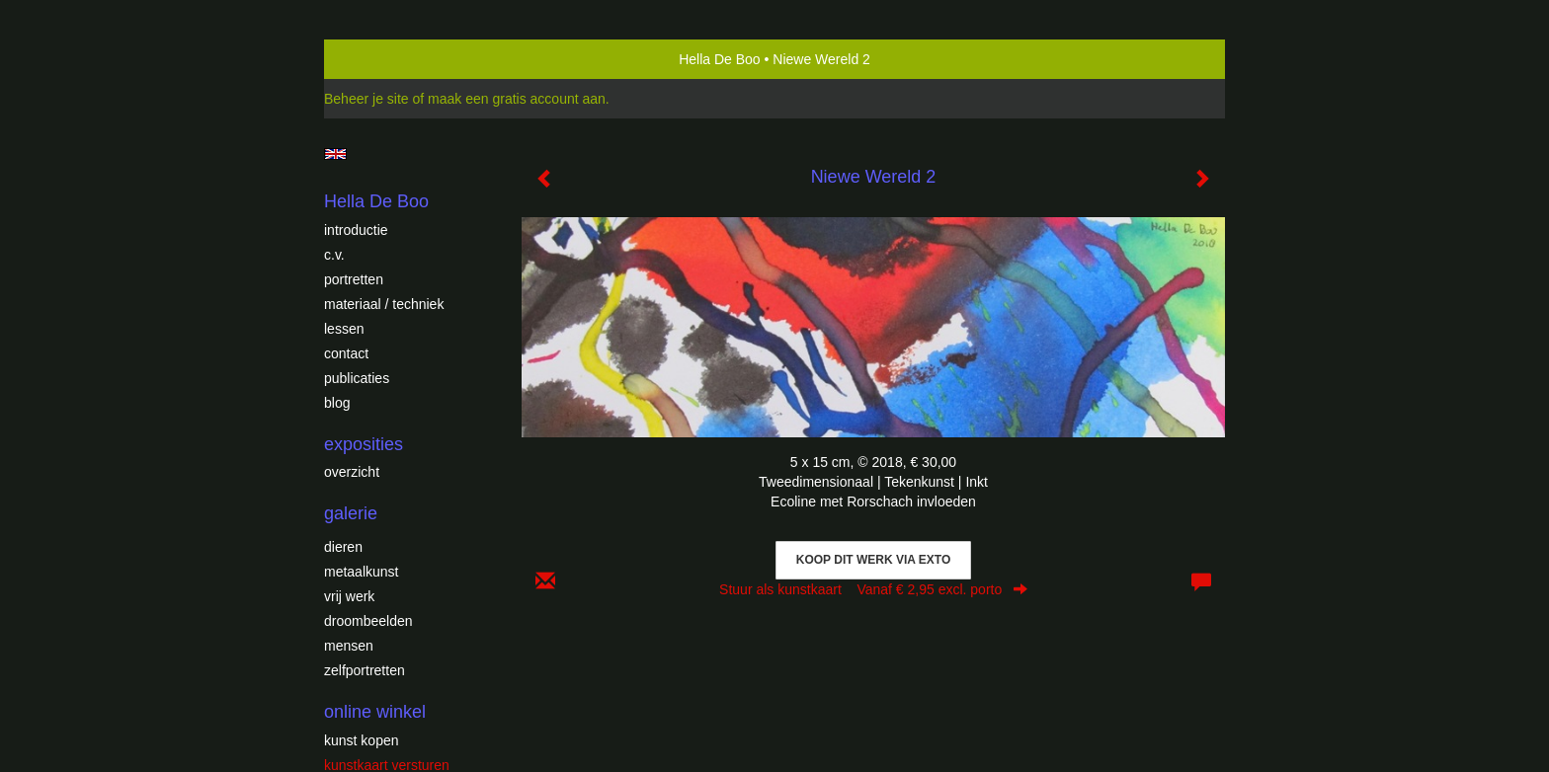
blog (337, 403)
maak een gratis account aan (517, 99)
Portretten (353, 279)
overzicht (351, 472)
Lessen (344, 329)
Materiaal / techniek (384, 304)
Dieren (343, 547)
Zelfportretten (364, 670)
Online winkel (375, 712)
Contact (346, 353)
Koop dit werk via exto (873, 560)
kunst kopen (361, 740)
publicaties (356, 378)
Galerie (350, 513)
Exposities (363, 444)
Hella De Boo (720, 59)
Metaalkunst (361, 571)
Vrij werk (349, 596)
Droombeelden (368, 621)
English (335, 154)
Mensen (348, 646)
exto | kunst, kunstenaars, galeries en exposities (380, 59)
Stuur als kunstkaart (873, 589)
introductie (356, 230)
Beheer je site (366, 99)
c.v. (334, 255)
